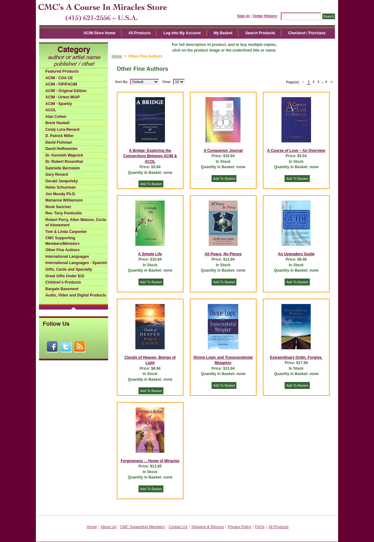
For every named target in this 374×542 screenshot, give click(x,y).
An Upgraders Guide (296, 254)
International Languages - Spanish (76, 263)
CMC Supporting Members (142, 527)
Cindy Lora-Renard (62, 129)
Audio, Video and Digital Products (75, 295)
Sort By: (122, 82)
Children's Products (63, 282)
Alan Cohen (55, 116)
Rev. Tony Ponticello (63, 213)
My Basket (223, 33)
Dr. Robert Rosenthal (64, 161)
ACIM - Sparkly (58, 104)
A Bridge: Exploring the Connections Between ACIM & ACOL (150, 156)
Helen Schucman (60, 187)
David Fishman (58, 142)
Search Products (260, 33)
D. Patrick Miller (59, 136)
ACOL (50, 110)
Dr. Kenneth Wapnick (64, 155)
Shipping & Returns (207, 527)
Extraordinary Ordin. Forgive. (296, 357)
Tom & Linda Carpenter (66, 232)
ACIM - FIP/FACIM (61, 84)
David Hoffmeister (61, 149)
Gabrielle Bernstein (62, 168)
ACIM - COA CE (59, 78)
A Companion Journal (223, 150)
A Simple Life (150, 254)
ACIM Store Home (99, 33)
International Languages (67, 256)
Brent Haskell (57, 123)
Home (117, 56)
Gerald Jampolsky (61, 181)
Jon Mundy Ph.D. (60, 194)
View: (166, 82)
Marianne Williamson (64, 200)
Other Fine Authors (62, 250)
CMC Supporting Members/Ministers (62, 241)
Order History (265, 16)
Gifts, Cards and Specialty (68, 269)
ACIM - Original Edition (66, 91)
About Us (108, 527)
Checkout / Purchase (307, 33)
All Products (139, 33)
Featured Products (62, 71)
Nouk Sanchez (58, 207)
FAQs (259, 527)
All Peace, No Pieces (223, 254)
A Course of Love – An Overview (296, 150)
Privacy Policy (239, 527)
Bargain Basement (61, 289)
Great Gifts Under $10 (64, 276)
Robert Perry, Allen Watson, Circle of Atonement (75, 223)
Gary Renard (56, 174)
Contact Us (178, 527)
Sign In (243, 16)
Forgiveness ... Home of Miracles (150, 461)
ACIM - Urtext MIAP (62, 97)
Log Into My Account (182, 33)
